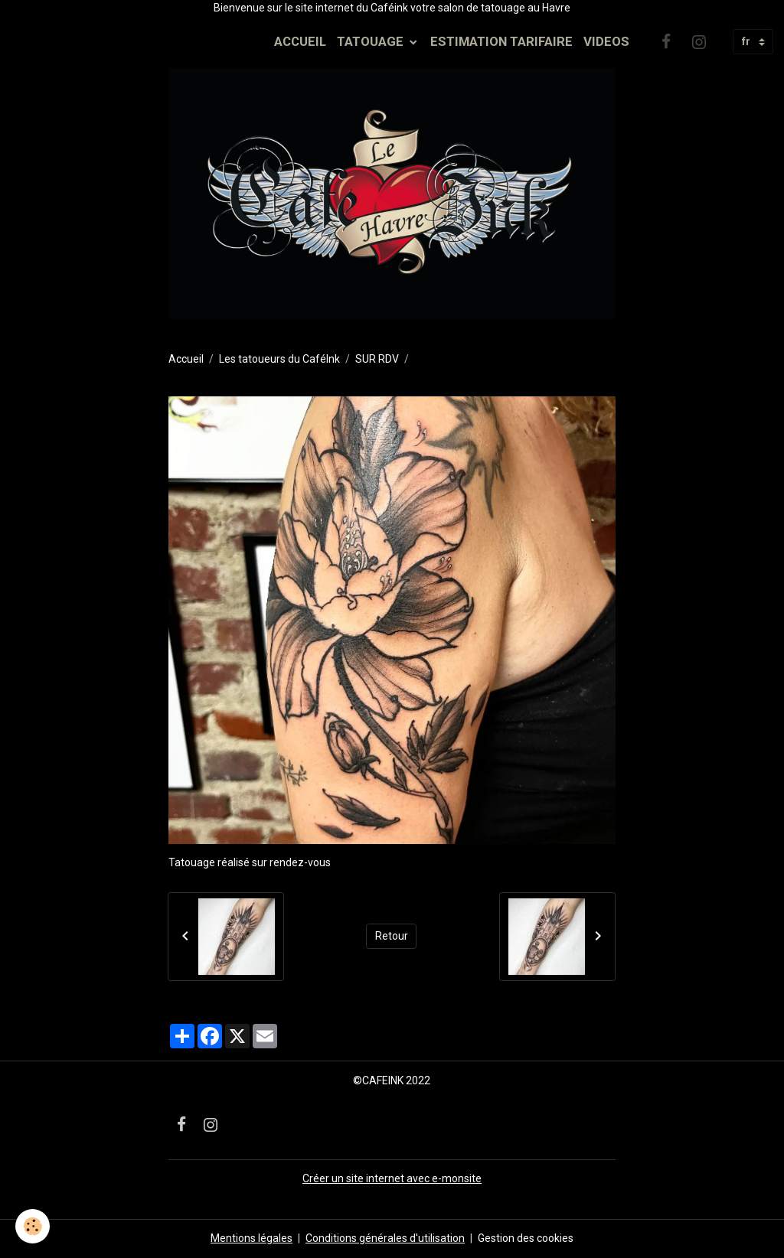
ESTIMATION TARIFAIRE (501, 41)
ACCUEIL (300, 41)
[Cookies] (32, 1226)
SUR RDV (377, 359)
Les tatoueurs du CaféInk (279, 359)
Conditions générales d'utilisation (385, 1238)
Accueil (186, 359)
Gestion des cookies (525, 1238)
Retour (391, 936)
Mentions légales (251, 1238)
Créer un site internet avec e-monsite (392, 1178)
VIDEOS (606, 41)
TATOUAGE (372, 41)
